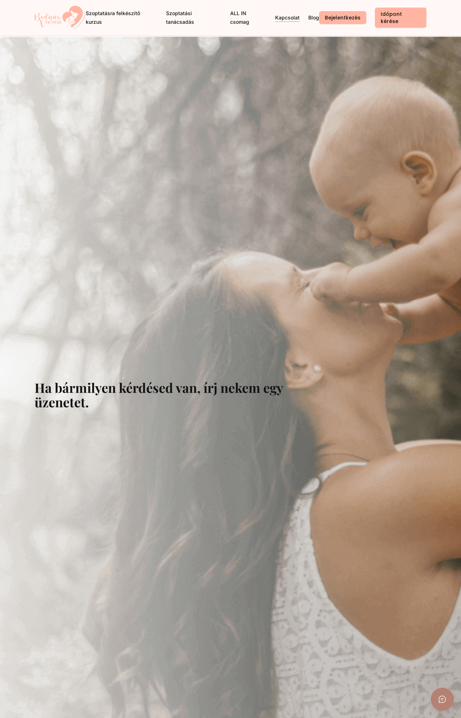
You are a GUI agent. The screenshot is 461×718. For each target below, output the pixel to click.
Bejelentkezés (343, 17)
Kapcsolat (287, 17)
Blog (313, 17)
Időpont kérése (391, 17)
